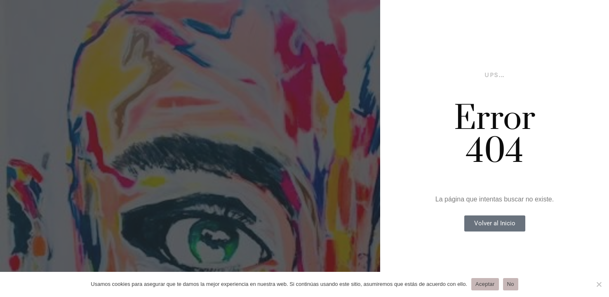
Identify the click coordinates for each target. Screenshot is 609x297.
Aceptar (485, 284)
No (510, 284)
